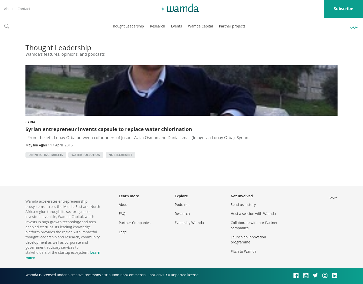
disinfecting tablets (45, 155)
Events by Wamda (189, 222)
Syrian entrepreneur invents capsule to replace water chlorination (108, 129)
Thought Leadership (127, 26)
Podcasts (182, 204)
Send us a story (243, 204)
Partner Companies (134, 222)
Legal (123, 232)
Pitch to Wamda (244, 251)
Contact (23, 8)
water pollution (85, 155)
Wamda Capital (200, 26)
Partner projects (232, 26)
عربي (354, 26)
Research (157, 26)
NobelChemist (120, 155)
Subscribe (343, 8)
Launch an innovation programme (248, 239)
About (9, 8)
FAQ (122, 213)
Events (176, 26)
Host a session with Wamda (253, 213)
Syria (30, 121)
